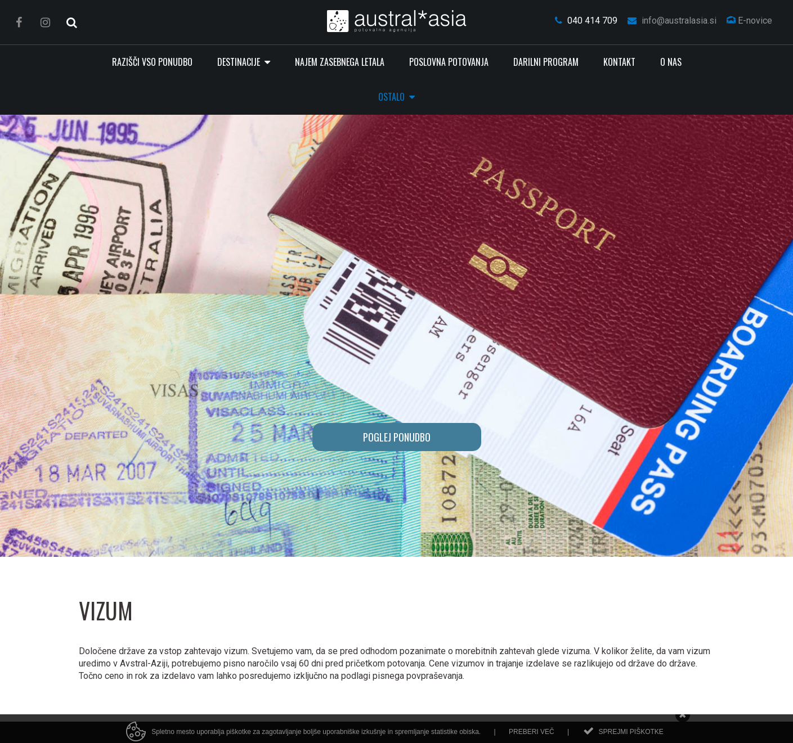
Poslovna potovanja (449, 62)
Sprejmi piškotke (630, 735)
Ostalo (392, 96)
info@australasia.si (672, 20)
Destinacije (239, 62)
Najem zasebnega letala (339, 62)
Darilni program (546, 62)
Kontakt (619, 62)
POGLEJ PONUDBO (397, 437)
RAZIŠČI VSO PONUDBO (152, 62)
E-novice (749, 20)
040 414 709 (586, 20)
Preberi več (531, 735)
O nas (671, 62)
